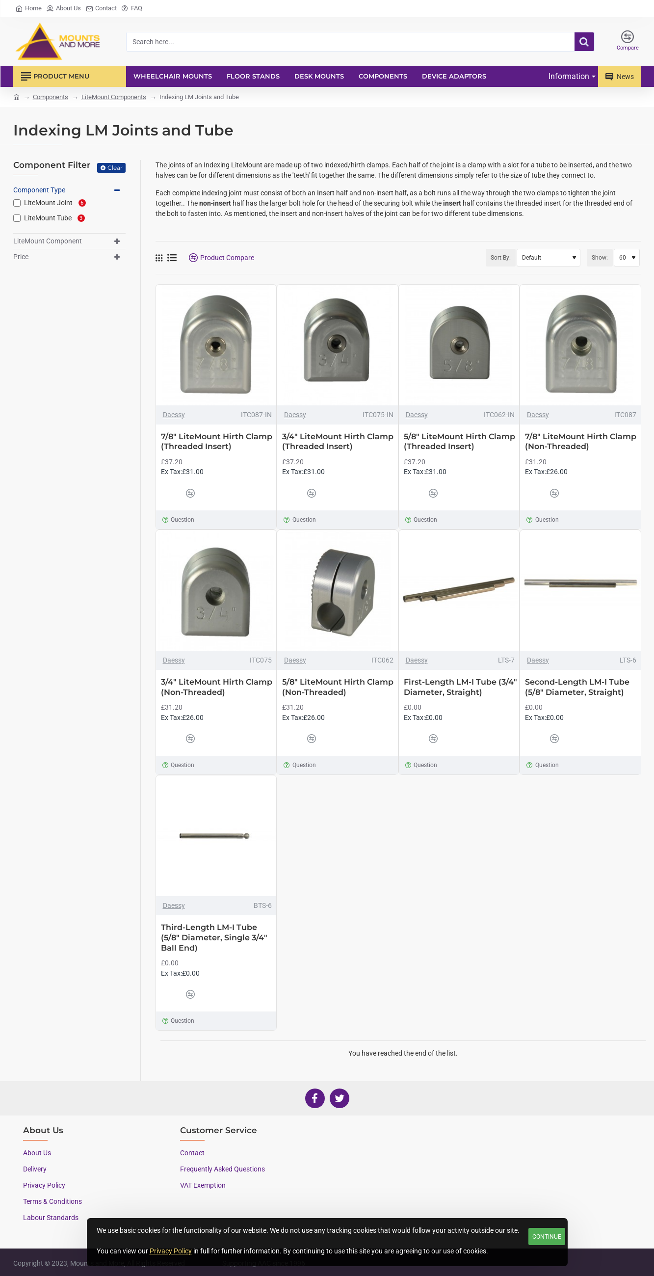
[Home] (28, 8)
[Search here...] (584, 41)
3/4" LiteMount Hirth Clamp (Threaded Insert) (337, 442)
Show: (600, 257)
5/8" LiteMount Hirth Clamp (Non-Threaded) (337, 687)
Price (20, 257)
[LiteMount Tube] (17, 218)
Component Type (39, 190)
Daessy (174, 415)
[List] (172, 258)
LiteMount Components (113, 97)
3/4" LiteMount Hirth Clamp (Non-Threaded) (216, 687)
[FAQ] (132, 8)
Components (50, 97)
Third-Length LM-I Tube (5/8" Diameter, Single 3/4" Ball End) (214, 938)
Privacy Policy (171, 1251)
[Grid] (159, 258)
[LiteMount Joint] (17, 203)
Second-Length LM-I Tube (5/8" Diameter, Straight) (577, 687)
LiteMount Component (47, 241)
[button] (171, 493)
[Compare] (627, 41)
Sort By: (501, 257)
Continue (546, 1236)
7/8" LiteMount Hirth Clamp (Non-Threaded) (580, 442)
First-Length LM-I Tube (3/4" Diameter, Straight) (460, 687)
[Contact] (101, 8)
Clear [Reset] (115, 167)
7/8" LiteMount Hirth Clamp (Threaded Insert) (216, 442)
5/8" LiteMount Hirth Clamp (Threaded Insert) (459, 442)
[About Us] (63, 8)
